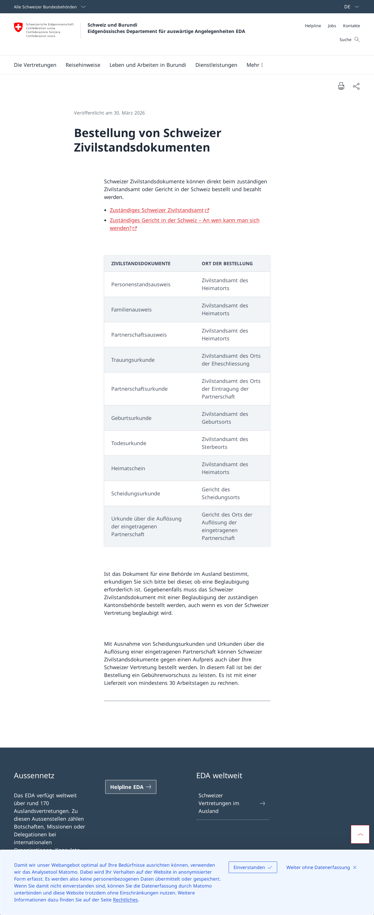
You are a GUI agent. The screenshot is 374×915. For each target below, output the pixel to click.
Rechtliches (125, 899)
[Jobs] (332, 26)
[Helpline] (313, 26)
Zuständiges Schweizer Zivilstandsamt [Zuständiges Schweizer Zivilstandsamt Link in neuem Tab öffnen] (157, 209)
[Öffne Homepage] (129, 34)
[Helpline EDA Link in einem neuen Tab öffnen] (131, 787)
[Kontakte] (352, 26)
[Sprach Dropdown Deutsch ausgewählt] (349, 6)
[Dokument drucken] (341, 86)
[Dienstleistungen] (216, 65)
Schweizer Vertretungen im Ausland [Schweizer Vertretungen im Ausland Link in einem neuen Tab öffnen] (232, 803)
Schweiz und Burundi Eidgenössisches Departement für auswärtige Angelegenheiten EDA (166, 28)
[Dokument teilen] (356, 86)
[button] (35, 65)
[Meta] (332, 26)
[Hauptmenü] (182, 65)
